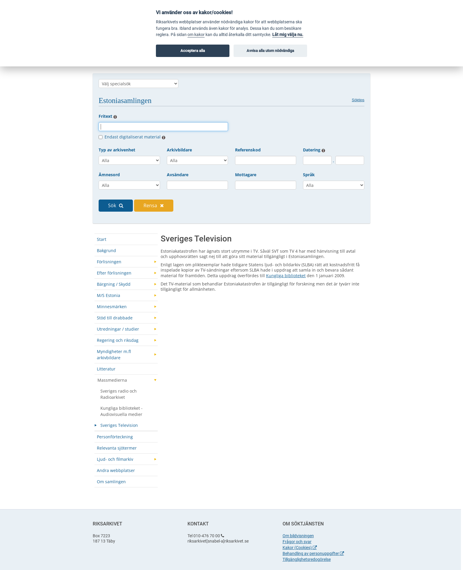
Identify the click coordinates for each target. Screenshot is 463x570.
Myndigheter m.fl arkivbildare (114, 354)
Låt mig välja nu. (287, 34)
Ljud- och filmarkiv (115, 459)
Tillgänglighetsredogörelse (307, 559)
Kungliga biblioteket (286, 275)
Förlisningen (109, 261)
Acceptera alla (192, 50)
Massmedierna (112, 380)
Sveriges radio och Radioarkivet (118, 394)
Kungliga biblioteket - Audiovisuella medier (121, 411)
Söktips (358, 100)
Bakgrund (106, 250)
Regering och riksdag (117, 340)
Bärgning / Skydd (114, 284)
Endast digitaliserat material (135, 137)
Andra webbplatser (116, 470)
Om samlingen (111, 481)
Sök (115, 205)
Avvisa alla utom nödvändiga (270, 50)
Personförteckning (115, 437)
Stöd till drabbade (115, 318)
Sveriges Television (119, 425)
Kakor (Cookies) (300, 547)
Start (101, 239)
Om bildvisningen (298, 535)
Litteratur (106, 369)
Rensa (154, 205)
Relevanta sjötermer (117, 448)
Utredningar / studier (118, 329)
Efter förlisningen (114, 273)
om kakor (196, 34)
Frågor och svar (297, 541)
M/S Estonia (108, 295)
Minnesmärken (112, 306)
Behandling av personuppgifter (313, 553)
